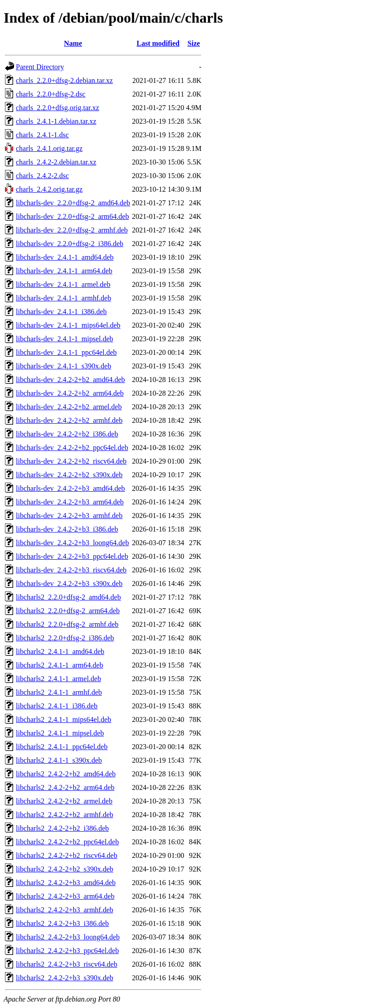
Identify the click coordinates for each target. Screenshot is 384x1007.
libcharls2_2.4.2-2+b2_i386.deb (62, 828)
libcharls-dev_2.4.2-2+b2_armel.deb (69, 407)
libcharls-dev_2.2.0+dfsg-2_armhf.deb (72, 230)
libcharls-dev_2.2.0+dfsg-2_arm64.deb (72, 216)
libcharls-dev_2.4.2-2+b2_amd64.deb (70, 379)
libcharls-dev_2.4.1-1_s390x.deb (63, 366)
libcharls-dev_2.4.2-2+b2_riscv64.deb (71, 461)
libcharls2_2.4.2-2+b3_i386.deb (62, 923)
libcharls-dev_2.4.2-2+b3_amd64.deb (70, 488)
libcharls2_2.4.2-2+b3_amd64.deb (66, 882)
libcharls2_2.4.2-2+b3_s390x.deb (64, 978)
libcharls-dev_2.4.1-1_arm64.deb (64, 271)
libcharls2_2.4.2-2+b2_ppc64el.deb (67, 842)
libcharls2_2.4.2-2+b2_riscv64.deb (66, 855)
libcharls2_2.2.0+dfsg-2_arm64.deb (68, 611)
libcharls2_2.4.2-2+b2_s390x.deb (64, 869)
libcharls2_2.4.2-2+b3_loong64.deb (68, 937)
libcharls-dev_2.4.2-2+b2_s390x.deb (69, 475)
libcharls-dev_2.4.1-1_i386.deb (61, 311)
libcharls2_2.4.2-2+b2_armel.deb (64, 801)
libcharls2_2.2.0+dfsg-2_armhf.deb (67, 624)
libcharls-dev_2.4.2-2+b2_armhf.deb (69, 420)
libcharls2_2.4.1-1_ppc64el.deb (61, 746)
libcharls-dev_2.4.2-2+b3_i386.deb (67, 529)
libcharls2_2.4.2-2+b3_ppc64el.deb (67, 950)
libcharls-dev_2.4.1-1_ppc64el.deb (66, 352)
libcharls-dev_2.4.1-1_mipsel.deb (64, 339)
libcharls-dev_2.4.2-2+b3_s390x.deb (69, 583)
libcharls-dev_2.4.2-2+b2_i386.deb (67, 434)
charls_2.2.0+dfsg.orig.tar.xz (57, 107)
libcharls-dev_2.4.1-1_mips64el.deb (68, 325)
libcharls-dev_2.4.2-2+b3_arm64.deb (70, 502)
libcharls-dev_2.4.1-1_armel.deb (63, 284)
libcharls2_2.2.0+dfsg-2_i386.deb (65, 638)
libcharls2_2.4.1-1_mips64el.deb (63, 719)
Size (194, 43)
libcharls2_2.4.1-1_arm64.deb (59, 665)
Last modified (158, 43)
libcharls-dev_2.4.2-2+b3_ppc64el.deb (72, 556)
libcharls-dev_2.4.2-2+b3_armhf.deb (69, 515)
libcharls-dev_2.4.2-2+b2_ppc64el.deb (72, 447)
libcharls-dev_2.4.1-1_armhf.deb (63, 298)
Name (73, 43)
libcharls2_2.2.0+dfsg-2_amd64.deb (68, 597)
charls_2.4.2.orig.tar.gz (49, 189)
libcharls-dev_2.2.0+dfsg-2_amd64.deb (73, 203)
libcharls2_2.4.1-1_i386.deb (56, 706)
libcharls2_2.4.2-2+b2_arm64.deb (65, 787)
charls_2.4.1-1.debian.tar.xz (56, 121)
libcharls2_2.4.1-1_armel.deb (58, 679)
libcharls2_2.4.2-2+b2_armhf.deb (64, 814)
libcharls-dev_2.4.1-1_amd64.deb (65, 257)
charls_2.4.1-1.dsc (42, 135)
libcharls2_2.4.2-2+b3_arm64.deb (65, 896)
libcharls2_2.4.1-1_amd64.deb (60, 651)
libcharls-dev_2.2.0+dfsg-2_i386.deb (69, 243)
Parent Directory (40, 67)
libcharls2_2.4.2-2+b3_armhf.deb (64, 910)
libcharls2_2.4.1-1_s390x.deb (59, 760)
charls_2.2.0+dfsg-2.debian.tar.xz (64, 80)
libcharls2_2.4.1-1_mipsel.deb (60, 733)
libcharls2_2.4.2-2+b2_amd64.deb (66, 774)
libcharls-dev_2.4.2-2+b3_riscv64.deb (71, 570)
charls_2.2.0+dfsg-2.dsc (50, 94)
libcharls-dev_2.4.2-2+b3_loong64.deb (72, 543)
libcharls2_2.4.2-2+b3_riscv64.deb (66, 964)
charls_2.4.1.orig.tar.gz (49, 148)
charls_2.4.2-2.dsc (42, 175)
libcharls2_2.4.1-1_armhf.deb (59, 692)
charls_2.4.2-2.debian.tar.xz (56, 162)
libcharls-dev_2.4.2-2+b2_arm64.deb (70, 393)
